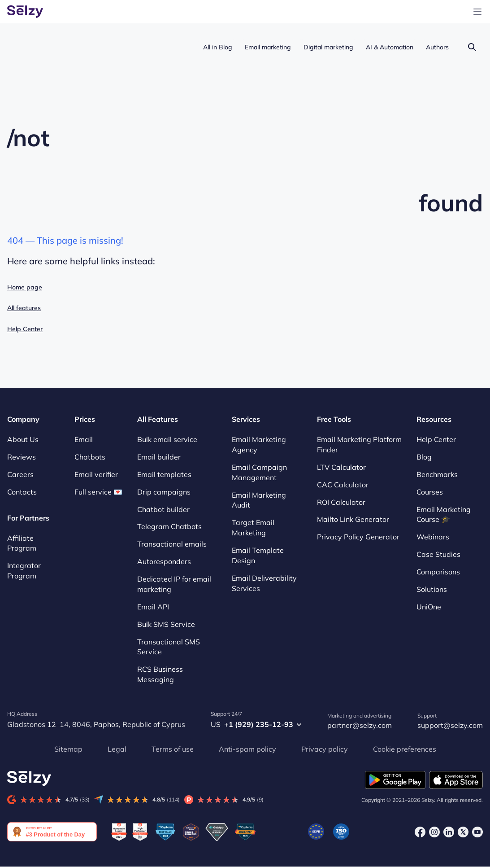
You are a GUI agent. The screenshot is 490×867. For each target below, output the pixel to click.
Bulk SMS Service (166, 624)
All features (24, 308)
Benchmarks (437, 474)
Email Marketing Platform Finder (359, 444)
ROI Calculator (341, 502)
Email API (153, 606)
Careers (20, 474)
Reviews (21, 456)
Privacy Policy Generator (358, 536)
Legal (117, 748)
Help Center (25, 329)
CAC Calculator (343, 484)
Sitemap (68, 748)
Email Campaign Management (259, 472)
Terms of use (173, 748)
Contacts (22, 491)
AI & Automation (389, 47)
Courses (429, 491)
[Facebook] (420, 831)
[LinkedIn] (448, 831)
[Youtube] (477, 831)
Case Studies (438, 554)
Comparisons (438, 571)
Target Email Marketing (253, 527)
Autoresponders (164, 561)
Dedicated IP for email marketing (174, 584)
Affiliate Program (21, 543)
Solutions (431, 589)
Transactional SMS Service (168, 647)
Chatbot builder (163, 509)
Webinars (432, 536)
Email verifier (96, 474)
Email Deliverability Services (264, 583)
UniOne (428, 606)
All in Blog (217, 47)
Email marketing (268, 47)
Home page (24, 287)
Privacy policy (324, 748)
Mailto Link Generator (353, 519)
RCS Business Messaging (160, 674)
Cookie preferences (404, 748)
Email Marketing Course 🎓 (443, 514)
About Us (23, 439)
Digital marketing (328, 47)
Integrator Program (24, 570)
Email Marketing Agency (259, 444)
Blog (424, 456)
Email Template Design (258, 555)
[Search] (472, 47)
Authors (437, 47)
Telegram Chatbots (169, 526)
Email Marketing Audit (259, 500)
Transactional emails (172, 543)
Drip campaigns (164, 491)
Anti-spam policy (247, 748)
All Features (157, 419)
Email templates (164, 474)
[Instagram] (434, 831)
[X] (463, 831)
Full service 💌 (98, 491)
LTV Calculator (341, 467)
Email (83, 439)
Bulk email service (167, 439)
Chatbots (89, 456)
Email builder (159, 456)
